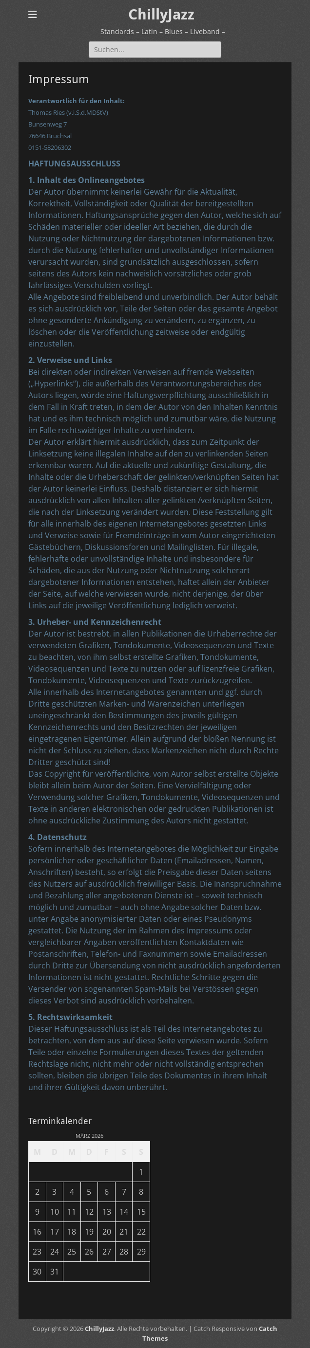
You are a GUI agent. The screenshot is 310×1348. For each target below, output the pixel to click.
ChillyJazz (161, 14)
